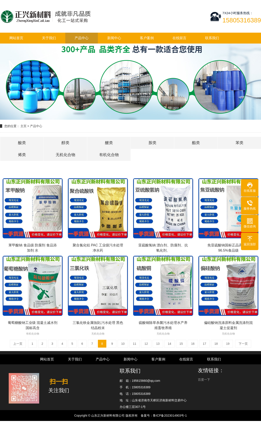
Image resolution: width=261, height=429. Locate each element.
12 (146, 343)
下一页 (243, 343)
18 (216, 343)
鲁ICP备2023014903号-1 (170, 415)
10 (123, 343)
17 (204, 343)
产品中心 (82, 38)
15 (181, 343)
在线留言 (179, 38)
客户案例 (147, 38)
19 (227, 343)
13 (158, 343)
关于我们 (49, 38)
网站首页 (16, 38)
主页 (23, 126)
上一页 (17, 343)
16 (193, 343)
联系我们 (212, 38)
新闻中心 (114, 38)
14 (169, 343)
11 (134, 343)
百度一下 (204, 379)
